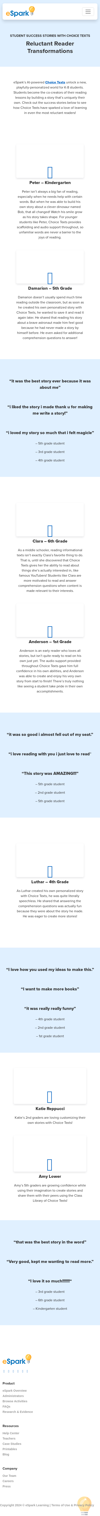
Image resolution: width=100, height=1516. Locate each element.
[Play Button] (50, 170)
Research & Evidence (18, 1412)
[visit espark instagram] (4, 1370)
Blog (6, 1454)
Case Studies (12, 1443)
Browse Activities (15, 1401)
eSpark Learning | (37, 1505)
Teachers (9, 1438)
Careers (8, 1481)
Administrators (13, 1396)
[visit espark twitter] (18, 1370)
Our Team (9, 1475)
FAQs (6, 1406)
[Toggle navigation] (88, 11)
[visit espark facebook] (13, 1370)
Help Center (11, 1433)
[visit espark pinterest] (22, 1370)
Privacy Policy (84, 1505)
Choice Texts (55, 82)
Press (7, 1486)
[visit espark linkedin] (27, 1370)
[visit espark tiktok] (8, 1370)
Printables (10, 1449)
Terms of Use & (62, 1505)
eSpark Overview (15, 1390)
